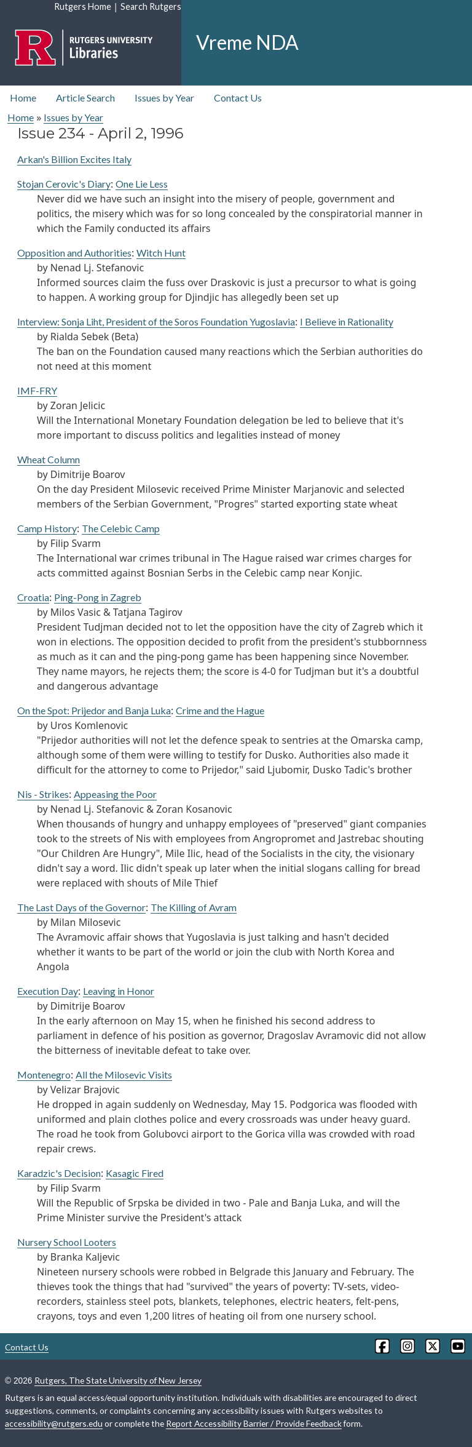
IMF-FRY (37, 390)
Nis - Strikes (43, 794)
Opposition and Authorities (74, 252)
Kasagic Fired (134, 1173)
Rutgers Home (82, 6)
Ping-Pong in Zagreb (97, 597)
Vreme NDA (247, 42)
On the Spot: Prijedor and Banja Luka (94, 710)
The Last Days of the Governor (81, 907)
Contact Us (238, 97)
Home (23, 97)
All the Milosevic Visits (124, 1074)
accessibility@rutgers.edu (54, 1423)
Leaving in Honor (118, 991)
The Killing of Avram (194, 907)
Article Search (85, 97)
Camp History (47, 528)
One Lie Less (142, 183)
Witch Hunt (161, 252)
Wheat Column (48, 459)
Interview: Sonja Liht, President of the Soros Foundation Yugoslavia (156, 321)
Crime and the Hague (220, 710)
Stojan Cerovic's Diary (64, 183)
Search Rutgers (150, 6)
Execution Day (47, 991)
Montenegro (44, 1074)
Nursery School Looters (66, 1242)
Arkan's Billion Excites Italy (74, 159)
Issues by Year (164, 97)
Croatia (33, 597)
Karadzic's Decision (59, 1173)
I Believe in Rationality (346, 321)
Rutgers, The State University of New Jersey (118, 1380)
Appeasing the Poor (115, 794)
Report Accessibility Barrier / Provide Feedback (254, 1423)
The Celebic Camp (121, 528)
